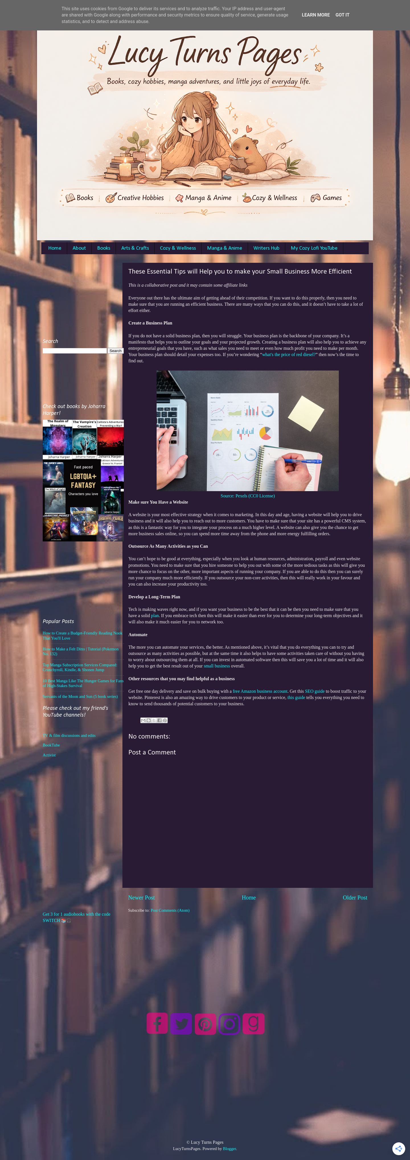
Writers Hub (266, 248)
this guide (296, 697)
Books (103, 248)
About (79, 248)
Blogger (229, 1148)
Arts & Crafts (135, 248)
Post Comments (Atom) (170, 910)
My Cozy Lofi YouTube (314, 248)
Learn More (316, 15)
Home (55, 248)
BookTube (51, 745)
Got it (342, 15)
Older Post (355, 897)
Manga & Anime (224, 248)
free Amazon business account (260, 691)
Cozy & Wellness (178, 248)
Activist (49, 755)
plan (154, 615)
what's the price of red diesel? (289, 354)
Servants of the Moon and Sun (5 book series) (80, 696)
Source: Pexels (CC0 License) (248, 495)
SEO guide (315, 691)
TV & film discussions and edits (69, 735)
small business (216, 665)
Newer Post (141, 897)
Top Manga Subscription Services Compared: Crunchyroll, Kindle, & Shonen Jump (80, 667)
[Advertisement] (247, 953)
